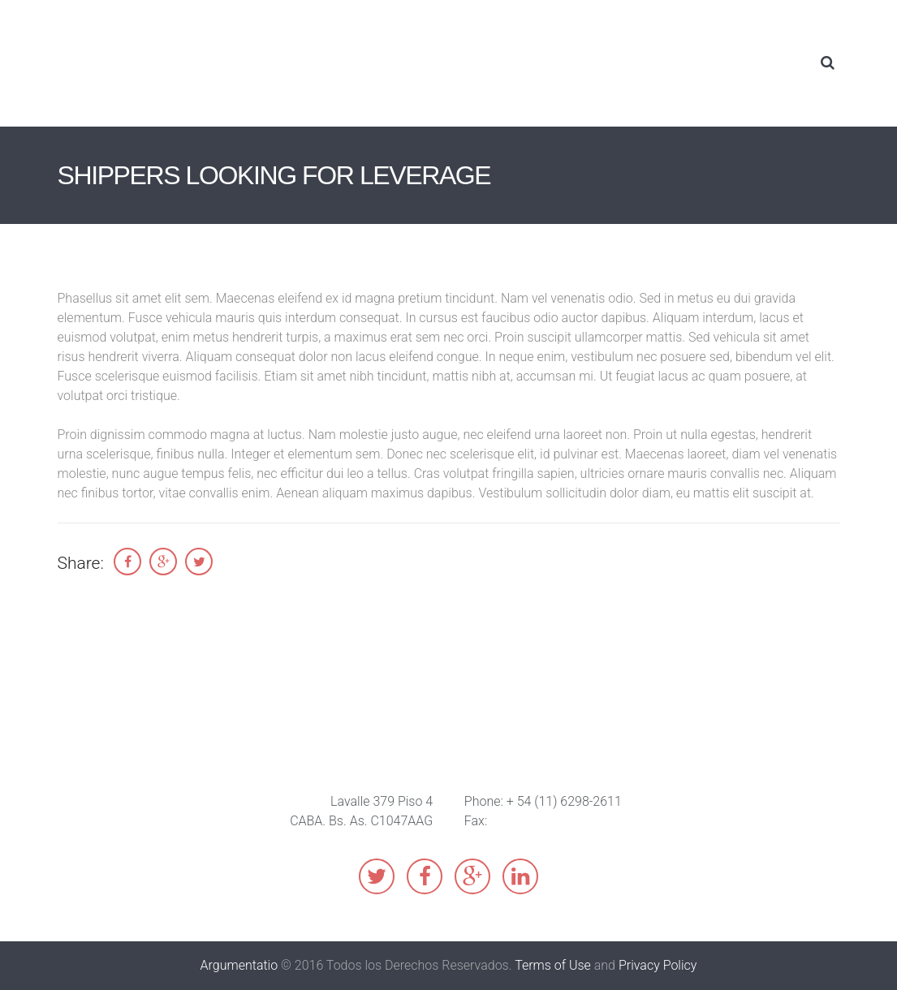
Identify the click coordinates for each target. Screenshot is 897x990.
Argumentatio (239, 965)
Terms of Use (553, 965)
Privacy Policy (657, 965)
